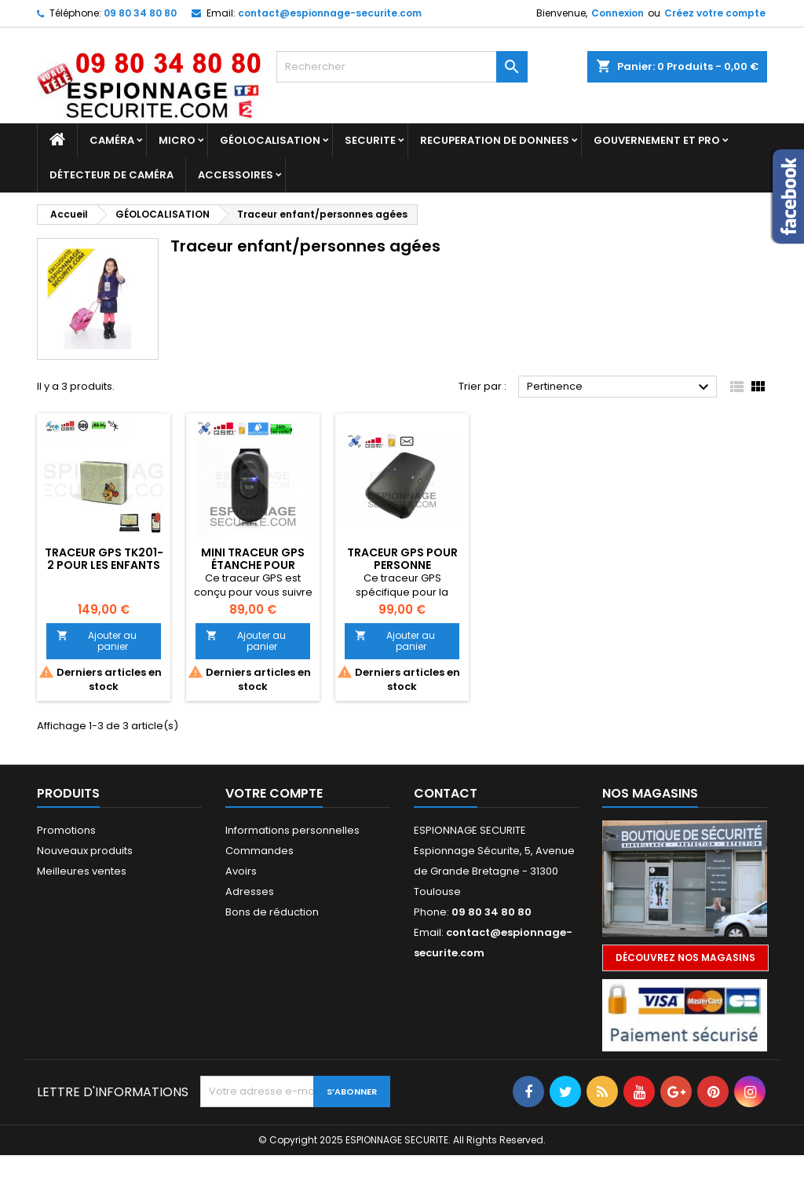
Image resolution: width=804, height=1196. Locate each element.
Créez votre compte (715, 13)
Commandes (259, 850)
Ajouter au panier (97, 641)
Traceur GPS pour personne (402, 559)
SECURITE (370, 140)
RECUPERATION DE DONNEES (494, 140)
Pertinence (620, 387)
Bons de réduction (272, 911)
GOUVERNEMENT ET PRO (657, 140)
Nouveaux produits (85, 850)
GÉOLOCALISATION (270, 140)
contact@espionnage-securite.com (330, 13)
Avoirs (241, 871)
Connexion (617, 13)
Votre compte (274, 793)
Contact (445, 793)
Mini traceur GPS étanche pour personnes (253, 565)
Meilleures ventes (81, 871)
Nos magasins (650, 793)
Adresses (249, 891)
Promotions (66, 830)
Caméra (112, 140)
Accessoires (235, 174)
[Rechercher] (402, 67)
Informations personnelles (292, 830)
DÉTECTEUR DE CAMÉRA (111, 174)
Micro (177, 140)
